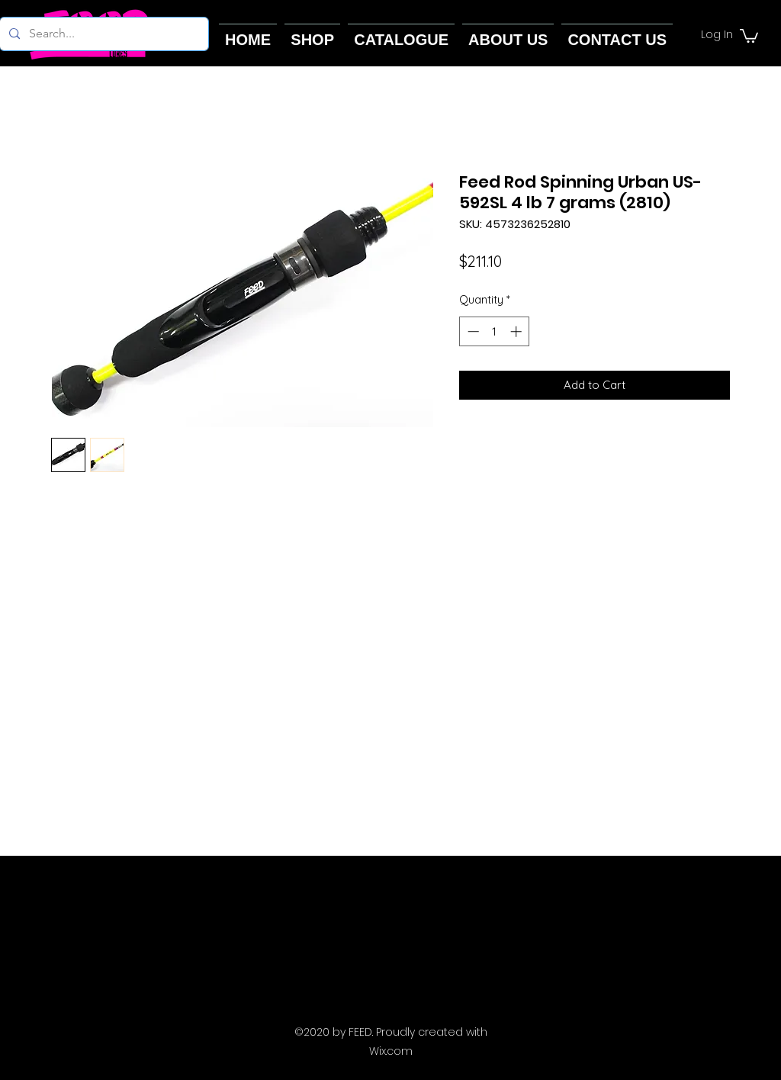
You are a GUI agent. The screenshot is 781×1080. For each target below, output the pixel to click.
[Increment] (517, 331)
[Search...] (102, 34)
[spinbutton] (494, 331)
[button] (749, 35)
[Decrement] (471, 331)
